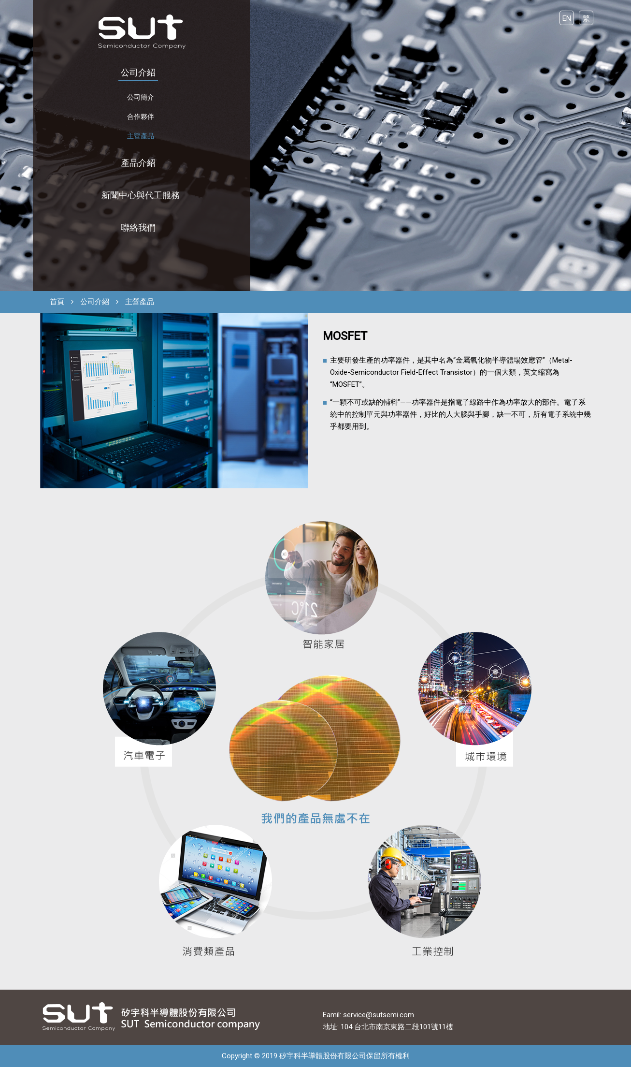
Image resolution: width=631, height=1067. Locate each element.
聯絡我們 (138, 227)
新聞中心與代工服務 (140, 195)
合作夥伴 (140, 116)
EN (566, 18)
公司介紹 (138, 72)
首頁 (57, 301)
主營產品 (140, 136)
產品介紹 (138, 163)
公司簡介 (140, 97)
